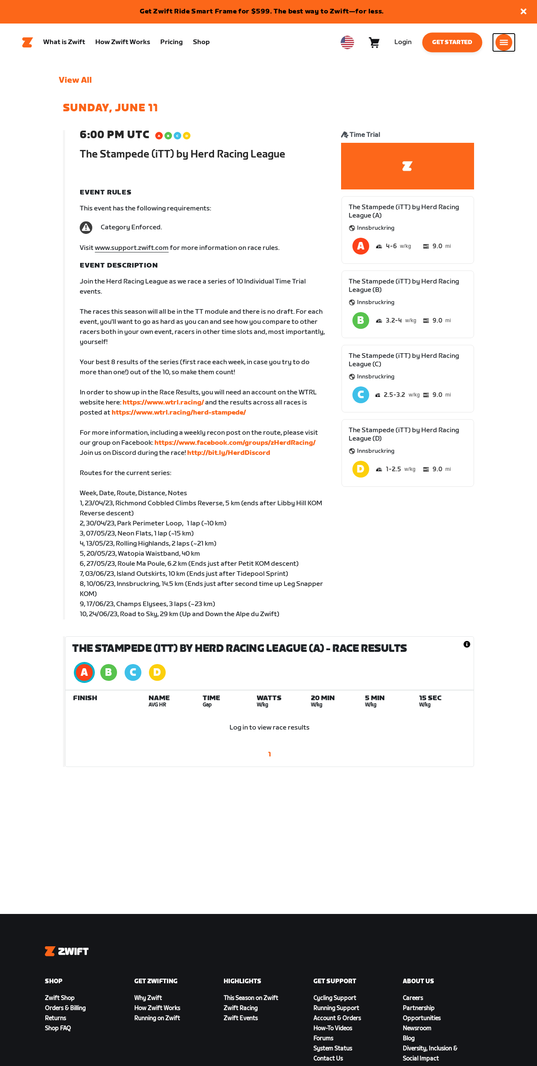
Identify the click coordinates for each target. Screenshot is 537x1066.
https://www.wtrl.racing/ (163, 403)
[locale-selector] (347, 42)
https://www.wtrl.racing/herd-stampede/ (179, 413)
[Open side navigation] (504, 42)
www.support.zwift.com (132, 248)
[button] (523, 12)
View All (75, 80)
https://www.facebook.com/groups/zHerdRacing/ (234, 443)
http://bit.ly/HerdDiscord (228, 453)
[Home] (28, 42)
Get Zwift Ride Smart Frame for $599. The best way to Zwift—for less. (262, 12)
